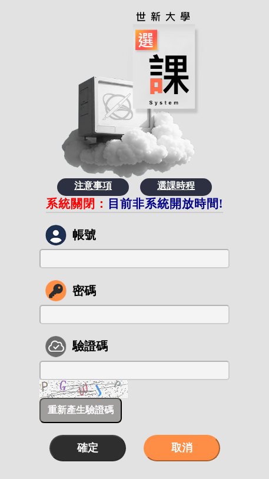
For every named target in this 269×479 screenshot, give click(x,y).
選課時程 (176, 186)
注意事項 (93, 186)
